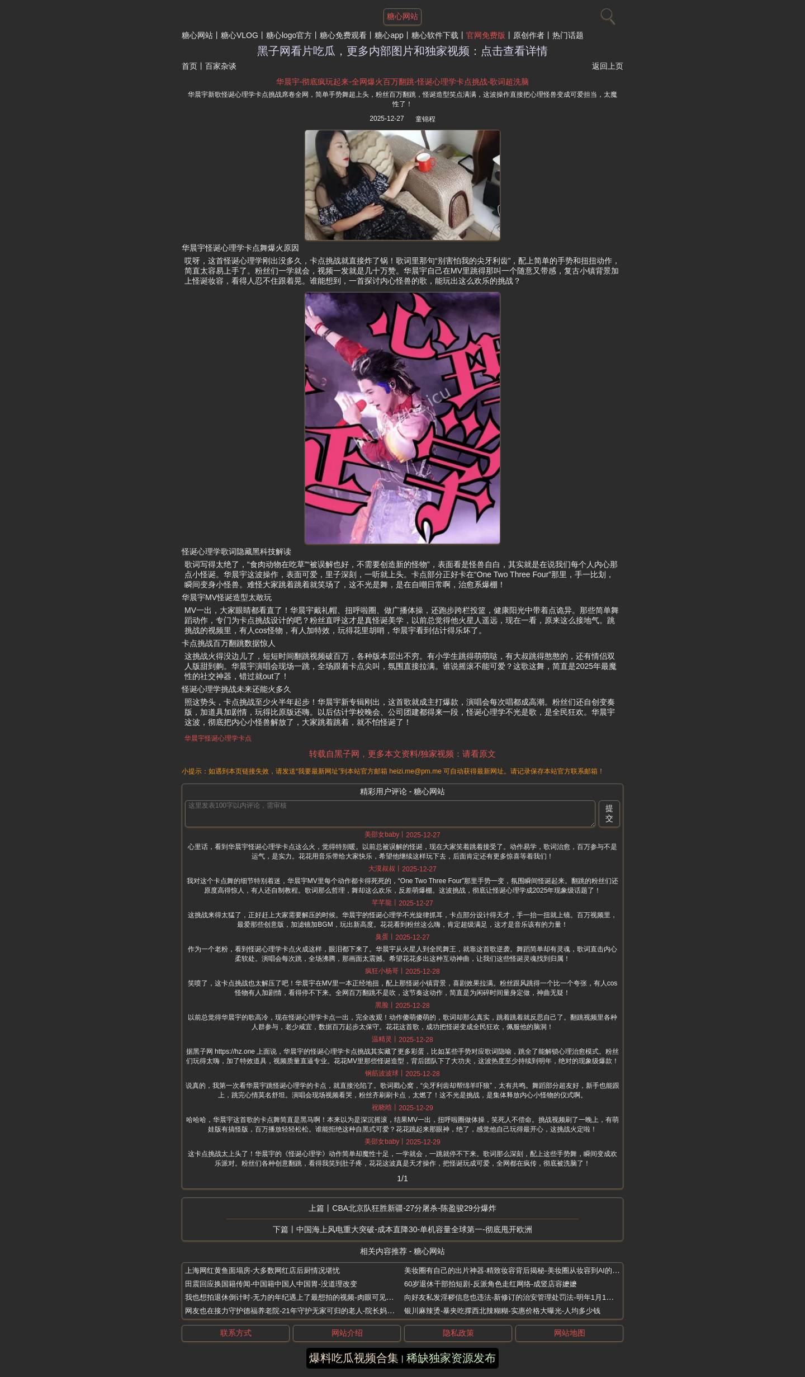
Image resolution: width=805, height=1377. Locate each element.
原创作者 (528, 35)
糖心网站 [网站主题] (402, 16)
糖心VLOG (239, 35)
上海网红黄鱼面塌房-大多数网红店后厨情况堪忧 (262, 1270)
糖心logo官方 (289, 35)
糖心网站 (197, 35)
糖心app (389, 35)
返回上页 (607, 66)
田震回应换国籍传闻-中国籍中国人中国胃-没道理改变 (271, 1284)
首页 (189, 66)
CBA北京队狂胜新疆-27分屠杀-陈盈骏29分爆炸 (414, 1208)
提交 (609, 813)
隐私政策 (458, 1332)
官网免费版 (485, 35)
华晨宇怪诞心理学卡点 (218, 738)
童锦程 (425, 119)
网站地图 (569, 1332)
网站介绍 (347, 1332)
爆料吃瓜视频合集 (354, 1358)
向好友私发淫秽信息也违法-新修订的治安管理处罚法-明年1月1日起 (512, 1297)
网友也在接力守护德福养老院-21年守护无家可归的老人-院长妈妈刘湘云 (300, 1311)
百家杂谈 (220, 66)
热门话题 (568, 35)
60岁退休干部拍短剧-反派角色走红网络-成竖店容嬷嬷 (490, 1284)
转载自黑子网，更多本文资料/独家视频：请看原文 (402, 753)
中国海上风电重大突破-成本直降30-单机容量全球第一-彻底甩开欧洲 (414, 1229)
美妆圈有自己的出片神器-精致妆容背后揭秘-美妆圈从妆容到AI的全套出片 (522, 1270)
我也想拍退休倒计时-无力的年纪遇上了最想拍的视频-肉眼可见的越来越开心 (307, 1297)
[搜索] (606, 14)
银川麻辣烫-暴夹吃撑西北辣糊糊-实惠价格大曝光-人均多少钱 (502, 1311)
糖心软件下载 (434, 35)
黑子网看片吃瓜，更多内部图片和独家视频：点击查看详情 (402, 51)
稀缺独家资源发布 (451, 1358)
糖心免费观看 (343, 35)
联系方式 (236, 1332)
